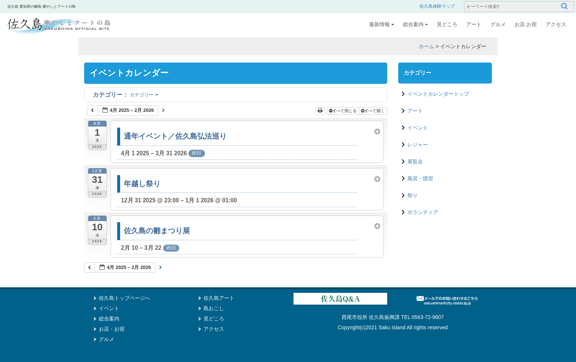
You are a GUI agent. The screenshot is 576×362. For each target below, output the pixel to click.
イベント (417, 128)
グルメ (498, 24)
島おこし (214, 308)
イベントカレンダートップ (438, 94)
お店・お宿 (112, 329)
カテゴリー (125, 94)
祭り (412, 195)
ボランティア (422, 212)
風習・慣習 (420, 178)
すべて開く (373, 111)
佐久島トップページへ (124, 298)
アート (474, 24)
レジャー (417, 145)
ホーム (426, 46)
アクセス (556, 24)
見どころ (447, 24)
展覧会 (415, 161)
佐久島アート (219, 298)
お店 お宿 (526, 24)
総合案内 (415, 24)
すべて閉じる (343, 111)
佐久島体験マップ (437, 6)
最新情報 (381, 24)
